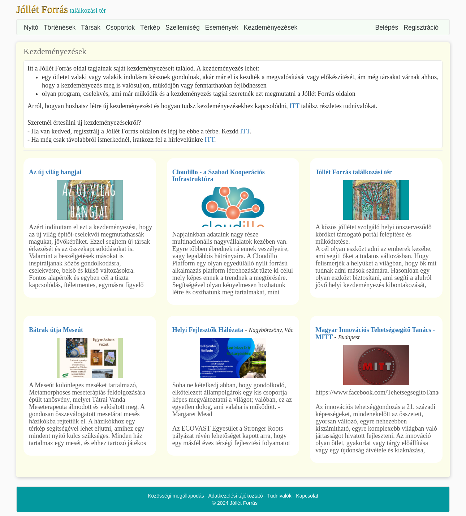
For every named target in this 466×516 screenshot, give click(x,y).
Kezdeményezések (271, 27)
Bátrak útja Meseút (56, 329)
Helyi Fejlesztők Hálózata (207, 329)
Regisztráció (421, 27)
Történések (59, 27)
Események (221, 27)
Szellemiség (182, 27)
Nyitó (31, 27)
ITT (294, 106)
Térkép (150, 27)
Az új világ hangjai (55, 172)
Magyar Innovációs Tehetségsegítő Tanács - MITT (375, 333)
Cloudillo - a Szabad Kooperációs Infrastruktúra (218, 176)
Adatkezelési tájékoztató (235, 496)
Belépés (386, 27)
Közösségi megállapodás (176, 496)
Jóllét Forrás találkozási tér (353, 172)
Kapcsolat (307, 496)
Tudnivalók (279, 496)
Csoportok (120, 27)
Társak (90, 27)
